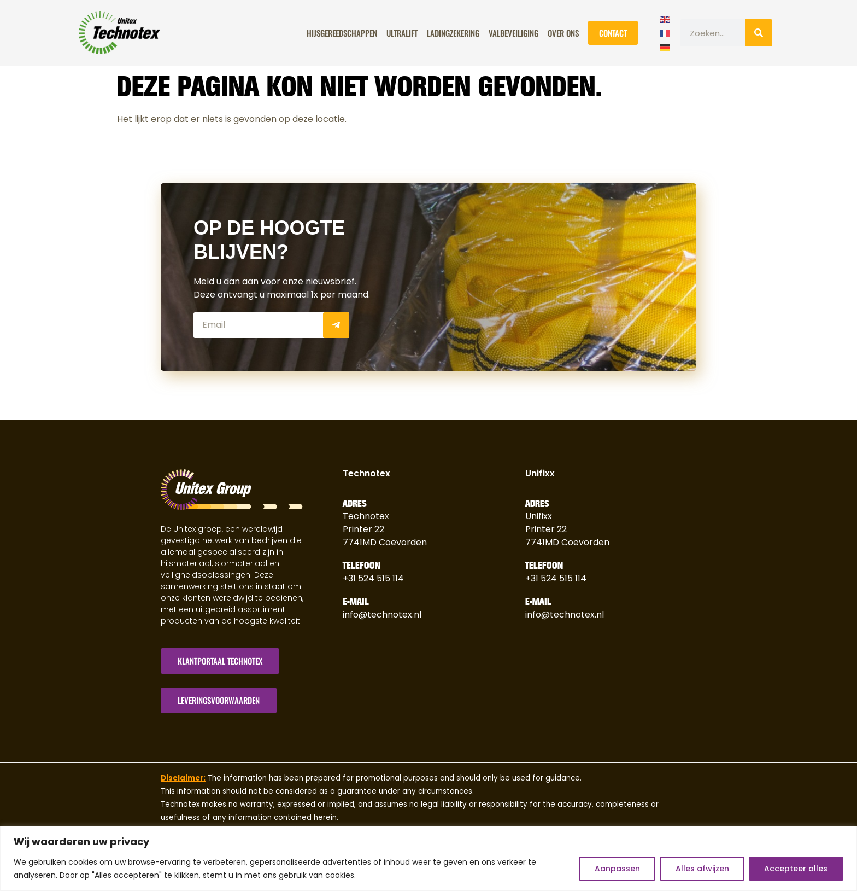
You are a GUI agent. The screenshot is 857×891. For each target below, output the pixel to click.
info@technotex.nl (382, 614)
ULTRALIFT (402, 33)
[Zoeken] (758, 32)
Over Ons (563, 33)
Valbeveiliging (513, 33)
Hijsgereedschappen (342, 33)
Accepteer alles (795, 868)
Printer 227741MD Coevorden (567, 536)
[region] (428, 858)
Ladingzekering (453, 33)
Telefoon (361, 566)
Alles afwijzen (701, 868)
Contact (613, 33)
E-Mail (356, 602)
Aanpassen (615, 868)
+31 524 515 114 (373, 578)
